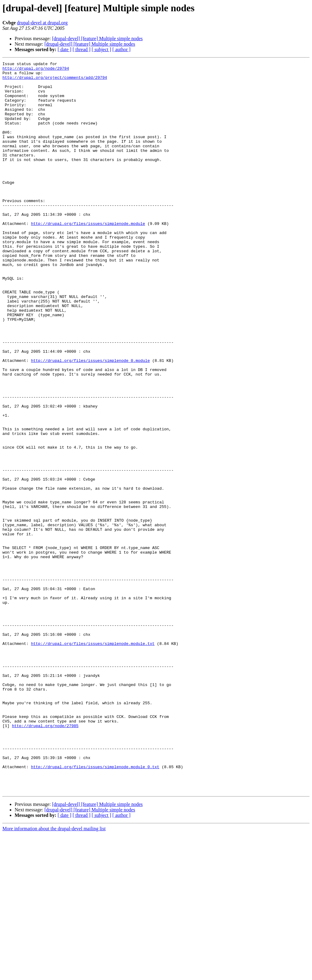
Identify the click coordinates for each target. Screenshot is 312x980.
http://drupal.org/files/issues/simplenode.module (88, 256)
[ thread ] (81, 49)
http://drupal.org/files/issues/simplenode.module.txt (93, 760)
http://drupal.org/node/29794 (35, 70)
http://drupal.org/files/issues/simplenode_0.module (90, 420)
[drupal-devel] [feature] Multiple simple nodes (97, 38)
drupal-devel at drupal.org (42, 22)
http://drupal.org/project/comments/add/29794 (54, 81)
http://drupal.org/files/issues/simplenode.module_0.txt (95, 908)
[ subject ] (101, 49)
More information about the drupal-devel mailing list (54, 974)
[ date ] (64, 49)
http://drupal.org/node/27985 (45, 859)
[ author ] (121, 49)
